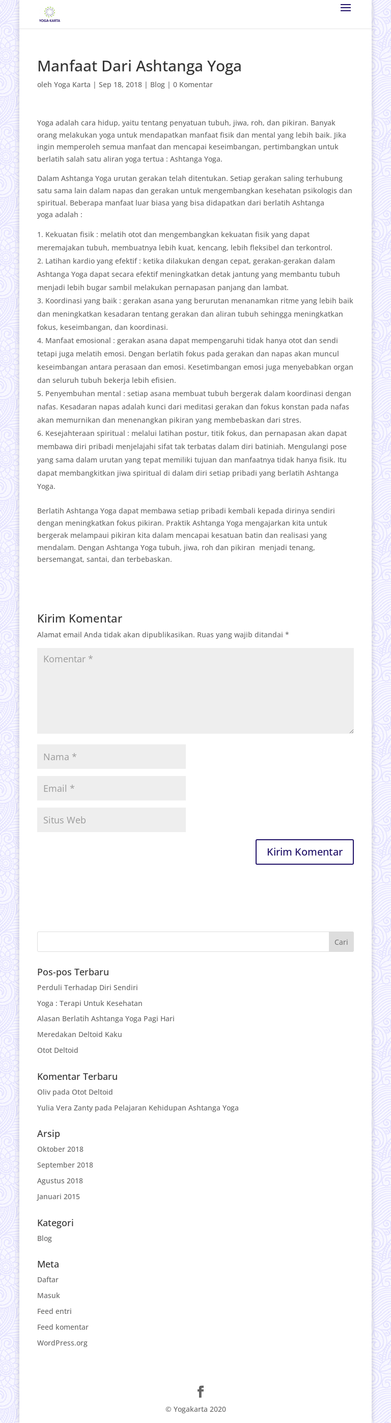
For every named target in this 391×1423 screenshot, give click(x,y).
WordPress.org (62, 1343)
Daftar (48, 1279)
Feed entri (54, 1311)
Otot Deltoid (57, 1050)
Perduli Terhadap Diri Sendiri (87, 987)
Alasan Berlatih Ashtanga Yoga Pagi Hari (106, 1018)
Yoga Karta (72, 84)
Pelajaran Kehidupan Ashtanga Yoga (176, 1107)
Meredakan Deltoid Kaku (79, 1034)
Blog (157, 84)
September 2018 (65, 1165)
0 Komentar (193, 84)
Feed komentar (63, 1327)
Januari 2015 (58, 1196)
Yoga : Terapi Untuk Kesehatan (90, 1003)
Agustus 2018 (60, 1180)
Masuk (48, 1295)
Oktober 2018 (60, 1149)
